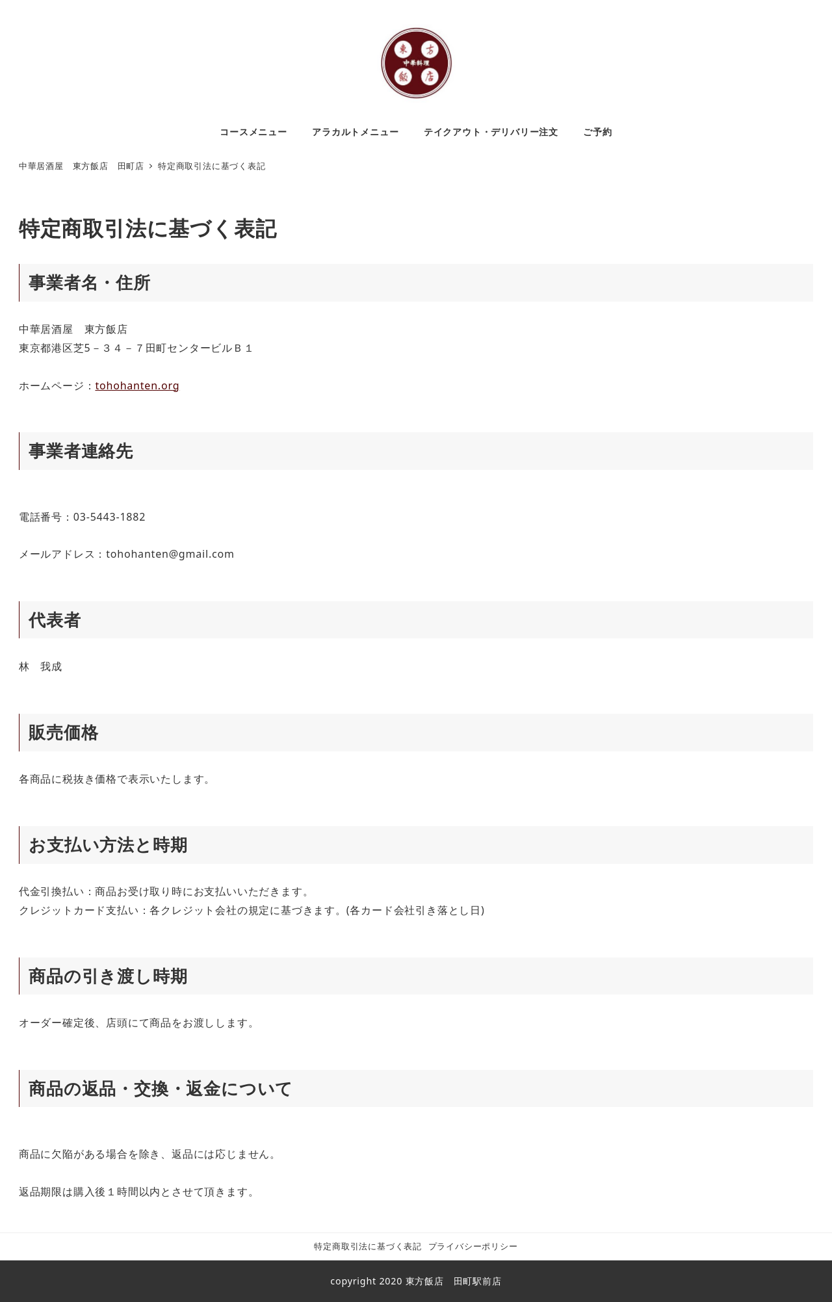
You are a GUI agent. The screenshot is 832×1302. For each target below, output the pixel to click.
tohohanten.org (137, 385)
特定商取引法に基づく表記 (368, 1246)
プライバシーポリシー (473, 1246)
